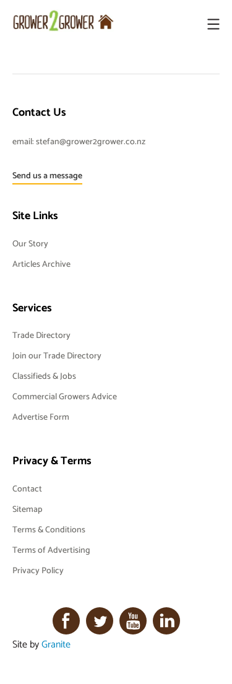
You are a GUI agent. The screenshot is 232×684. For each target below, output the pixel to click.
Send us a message (47, 175)
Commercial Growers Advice (64, 396)
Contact (27, 488)
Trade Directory (41, 335)
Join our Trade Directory (56, 355)
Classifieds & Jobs (44, 376)
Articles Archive (41, 264)
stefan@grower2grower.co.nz (90, 141)
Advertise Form (40, 416)
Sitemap (27, 509)
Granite (56, 643)
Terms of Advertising (51, 549)
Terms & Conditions (48, 529)
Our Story (30, 243)
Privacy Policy (38, 570)
